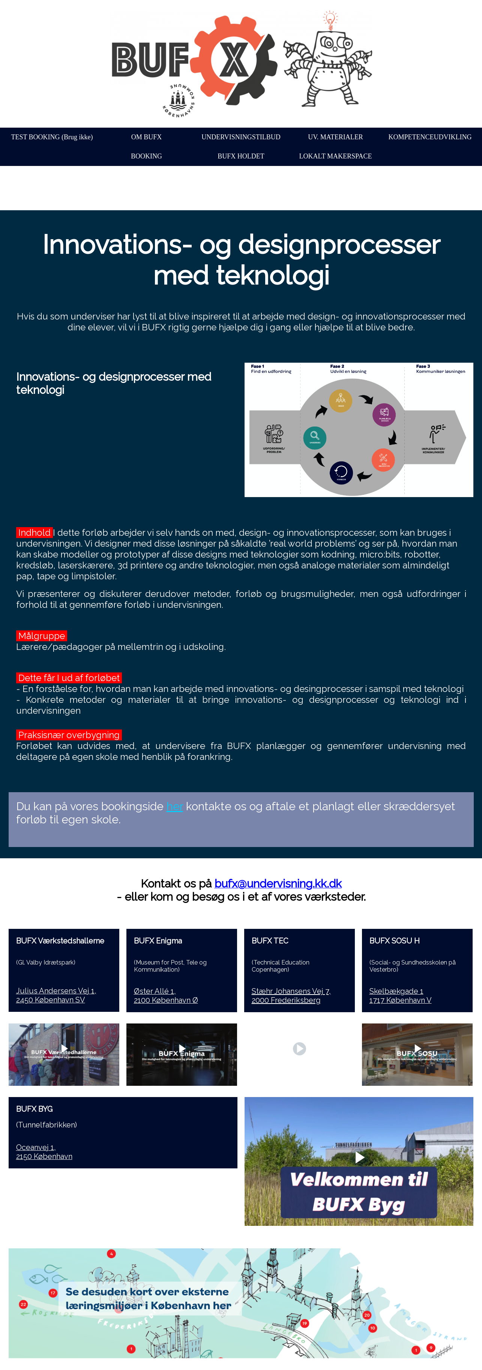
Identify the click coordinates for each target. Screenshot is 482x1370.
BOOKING (146, 156)
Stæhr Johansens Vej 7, (291, 991)
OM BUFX (146, 137)
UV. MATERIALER (335, 137)
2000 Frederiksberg (286, 1000)
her (175, 806)
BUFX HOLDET (241, 156)
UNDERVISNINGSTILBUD (241, 137)
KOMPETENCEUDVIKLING (430, 137)
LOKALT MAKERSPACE (335, 156)
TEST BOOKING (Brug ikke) (52, 137)
